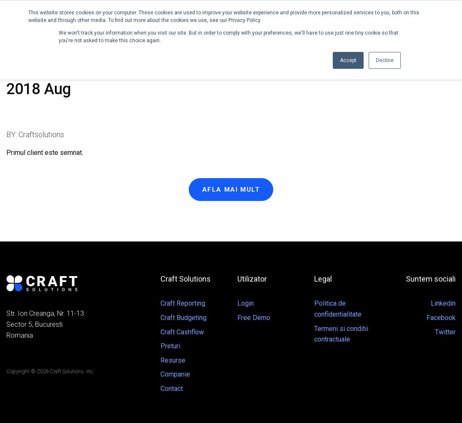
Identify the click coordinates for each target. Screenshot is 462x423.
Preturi (170, 346)
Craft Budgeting (183, 318)
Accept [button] (348, 60)
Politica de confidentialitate (337, 308)
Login (245, 303)
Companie (175, 374)
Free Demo (253, 318)
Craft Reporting (182, 303)
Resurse (172, 360)
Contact (171, 389)
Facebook (441, 318)
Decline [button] (385, 60)
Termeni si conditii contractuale (341, 334)
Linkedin (443, 303)
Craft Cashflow (182, 332)
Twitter (445, 332)
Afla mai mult (231, 189)
